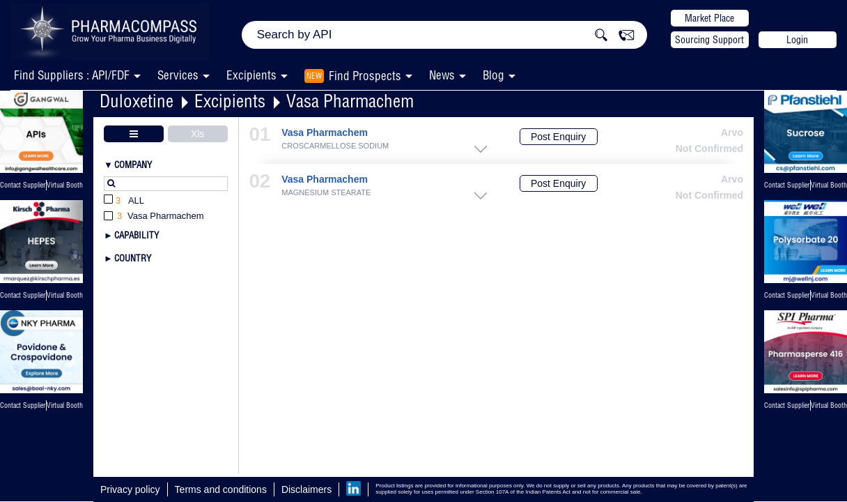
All (124, 201)
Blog (493, 75)
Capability (136, 235)
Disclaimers (306, 489)
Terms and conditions (221, 489)
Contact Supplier (22, 185)
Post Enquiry (558, 136)
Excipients (229, 101)
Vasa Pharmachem (350, 101)
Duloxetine (136, 101)
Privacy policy (130, 489)
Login (797, 39)
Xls (197, 133)
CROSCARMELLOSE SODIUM (335, 146)
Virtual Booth (65, 295)
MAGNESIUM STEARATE (326, 193)
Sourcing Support (709, 39)
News (442, 75)
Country (132, 258)
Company (133, 164)
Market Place (709, 18)
